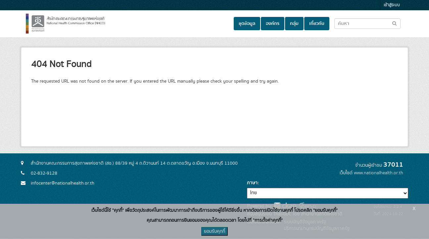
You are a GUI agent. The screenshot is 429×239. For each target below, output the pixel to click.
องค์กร (272, 23)
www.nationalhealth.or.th (378, 173)
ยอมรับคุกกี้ (214, 231)
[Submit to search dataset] (394, 23)
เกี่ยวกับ (316, 23)
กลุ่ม (294, 23)
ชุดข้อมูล (247, 23)
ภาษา (252, 183)
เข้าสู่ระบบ (392, 5)
